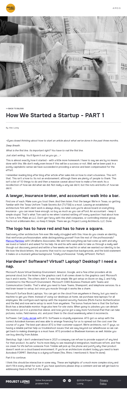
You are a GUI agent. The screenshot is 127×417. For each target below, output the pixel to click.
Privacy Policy (104, 382)
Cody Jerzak (29, 318)
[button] (10, 8)
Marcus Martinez (15, 240)
